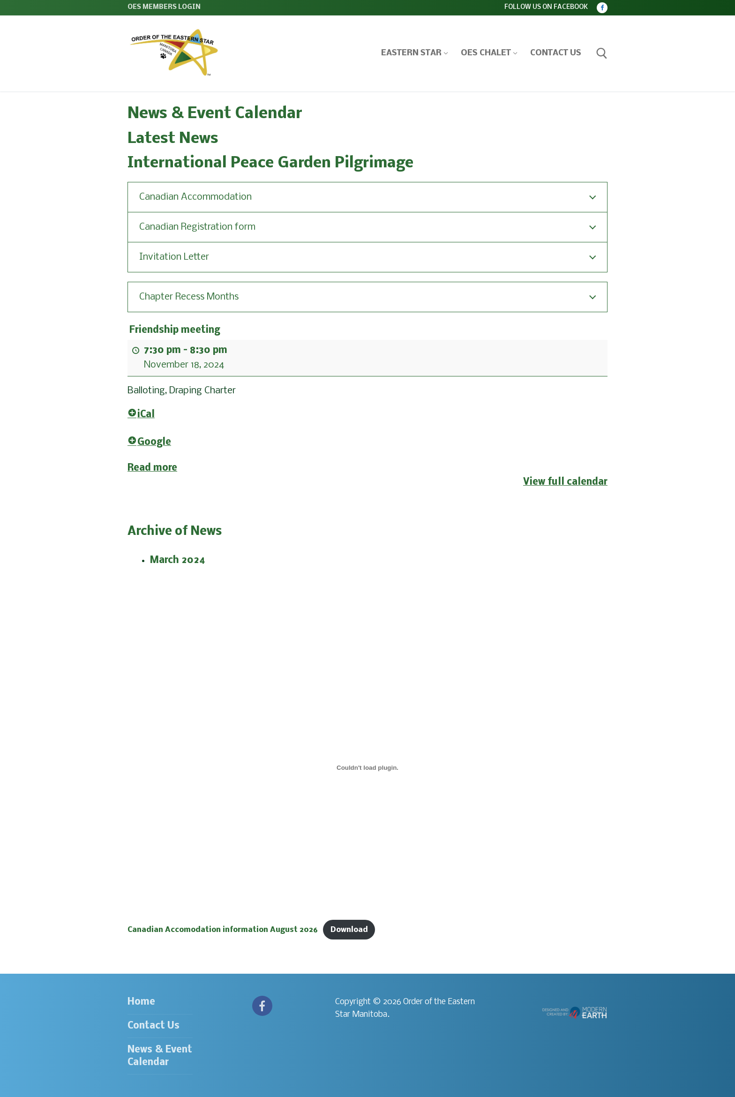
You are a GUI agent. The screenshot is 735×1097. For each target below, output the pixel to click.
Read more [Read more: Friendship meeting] (152, 468)
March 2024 (177, 560)
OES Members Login (164, 7)
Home (141, 1002)
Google (149, 442)
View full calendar (565, 482)
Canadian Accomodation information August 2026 (223, 930)
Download (349, 930)
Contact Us (154, 1026)
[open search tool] (602, 53)
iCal (141, 415)
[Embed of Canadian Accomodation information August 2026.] (368, 768)
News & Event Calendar (160, 1056)
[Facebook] (602, 7)
